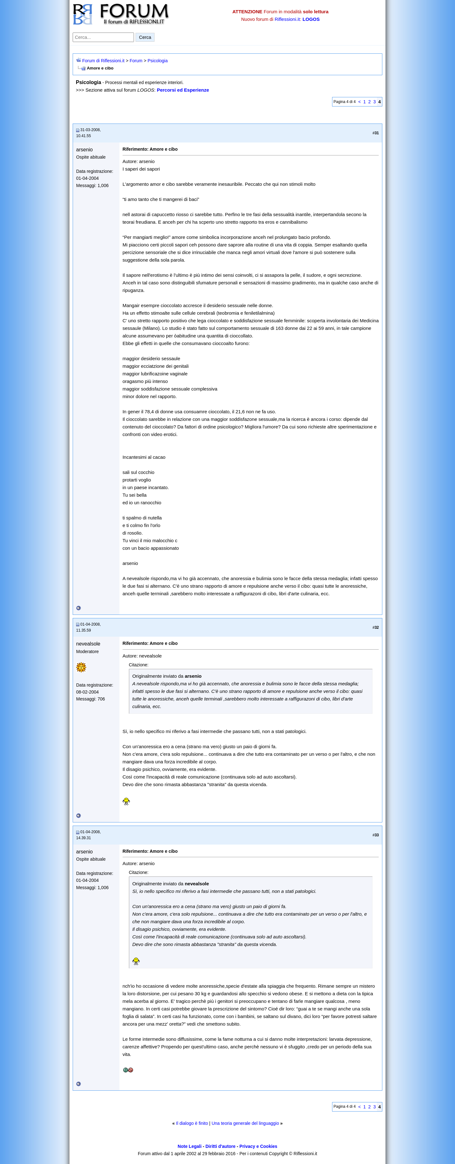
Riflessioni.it (287, 19)
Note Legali (189, 1146)
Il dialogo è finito (192, 1123)
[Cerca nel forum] (103, 37)
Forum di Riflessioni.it (103, 60)
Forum (136, 60)
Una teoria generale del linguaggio (245, 1123)
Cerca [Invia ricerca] (145, 37)
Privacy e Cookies (258, 1146)
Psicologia (158, 60)
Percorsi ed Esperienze (183, 90)
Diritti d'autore (220, 1146)
